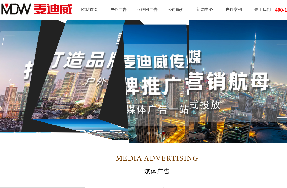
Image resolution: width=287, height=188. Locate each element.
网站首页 (89, 9)
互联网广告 (147, 9)
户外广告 (118, 9)
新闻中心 (204, 9)
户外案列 (233, 9)
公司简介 (176, 9)
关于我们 (262, 9)
